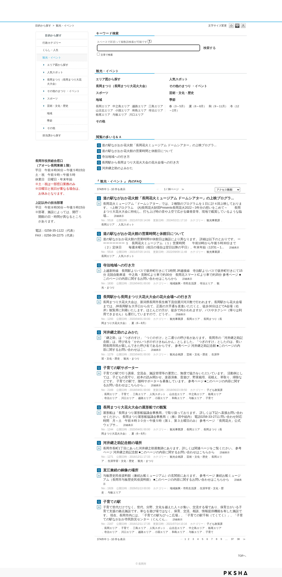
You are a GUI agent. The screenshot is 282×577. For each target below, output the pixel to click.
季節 (49, 120)
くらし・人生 (50, 50)
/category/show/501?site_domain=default (44, 121)
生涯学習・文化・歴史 (121, 461)
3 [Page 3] (193, 539)
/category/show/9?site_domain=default (39, 135)
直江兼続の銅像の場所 (120, 470)
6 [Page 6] (207, 539)
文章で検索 (107, 54)
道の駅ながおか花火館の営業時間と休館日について (137, 151)
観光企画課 (176, 354)
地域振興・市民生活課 (183, 283)
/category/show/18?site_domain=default (39, 58)
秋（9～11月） (218, 106)
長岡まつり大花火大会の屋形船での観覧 (135, 407)
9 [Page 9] (221, 539)
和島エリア (139, 110)
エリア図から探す (57, 64)
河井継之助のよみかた (117, 168)
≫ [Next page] (244, 539)
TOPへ (242, 555)
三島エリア (156, 106)
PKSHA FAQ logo (235, 573)
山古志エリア (104, 110)
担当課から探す (52, 135)
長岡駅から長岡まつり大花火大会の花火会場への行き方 (140, 162)
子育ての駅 (112, 502)
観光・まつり (131, 358)
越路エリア (139, 106)
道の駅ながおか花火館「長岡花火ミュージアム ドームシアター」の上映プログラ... (159, 145)
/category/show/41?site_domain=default (44, 113)
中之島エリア (121, 106)
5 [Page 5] (202, 539)
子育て (125, 394)
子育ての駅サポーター (120, 368)
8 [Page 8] (216, 539)
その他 (51, 128)
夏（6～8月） (197, 106)
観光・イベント (52, 57)
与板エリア (120, 114)
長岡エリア (103, 106)
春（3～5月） (178, 106)
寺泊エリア (156, 110)
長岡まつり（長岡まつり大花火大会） (64, 81)
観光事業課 (213, 220)
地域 (49, 113)
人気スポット (55, 72)
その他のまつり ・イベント (63, 91)
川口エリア (136, 114)
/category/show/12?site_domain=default (39, 50)
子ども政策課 (215, 390)
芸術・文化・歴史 (57, 105)
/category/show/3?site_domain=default (39, 43)
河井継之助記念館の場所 (122, 443)
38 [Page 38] (238, 539)
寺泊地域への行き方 (116, 156)
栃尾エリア (103, 114)
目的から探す (43, 25)
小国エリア (122, 110)
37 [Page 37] (232, 539)
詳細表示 (119, 216)
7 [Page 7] (212, 539)
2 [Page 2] (188, 539)
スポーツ (52, 98)
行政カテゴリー (52, 42)
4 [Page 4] (198, 539)
